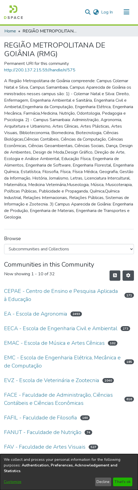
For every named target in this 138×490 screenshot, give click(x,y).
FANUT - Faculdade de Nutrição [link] (42, 432)
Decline (103, 481)
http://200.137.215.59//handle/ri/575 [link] (39, 70)
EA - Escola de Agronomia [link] (35, 313)
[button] (13, 12)
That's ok (122, 481)
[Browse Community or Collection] (69, 249)
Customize (12, 481)
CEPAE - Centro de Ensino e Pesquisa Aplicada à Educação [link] (61, 295)
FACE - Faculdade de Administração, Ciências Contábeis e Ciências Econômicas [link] (58, 399)
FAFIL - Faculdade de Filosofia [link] (40, 417)
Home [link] (10, 31)
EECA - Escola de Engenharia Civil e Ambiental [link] (60, 328)
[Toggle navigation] (126, 12)
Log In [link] (107, 12)
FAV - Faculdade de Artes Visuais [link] (44, 447)
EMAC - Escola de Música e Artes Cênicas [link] (54, 343)
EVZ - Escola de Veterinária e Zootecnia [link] (51, 380)
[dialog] (69, 472)
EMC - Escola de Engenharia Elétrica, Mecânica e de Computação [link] (62, 361)
